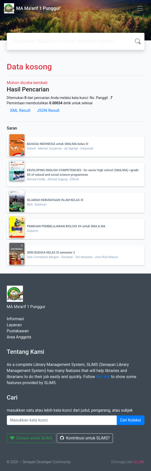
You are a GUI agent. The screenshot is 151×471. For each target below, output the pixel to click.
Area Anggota (19, 337)
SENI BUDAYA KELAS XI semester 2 (51, 252)
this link (103, 376)
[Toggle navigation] (140, 8)
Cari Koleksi (130, 420)
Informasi (15, 318)
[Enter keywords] (62, 420)
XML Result (20, 110)
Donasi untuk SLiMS (31, 438)
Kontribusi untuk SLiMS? (85, 438)
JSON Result (48, 110)
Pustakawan (18, 331)
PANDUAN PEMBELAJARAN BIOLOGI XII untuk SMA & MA (66, 226)
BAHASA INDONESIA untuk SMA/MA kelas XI (57, 144)
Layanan (14, 325)
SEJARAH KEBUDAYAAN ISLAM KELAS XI (55, 200)
